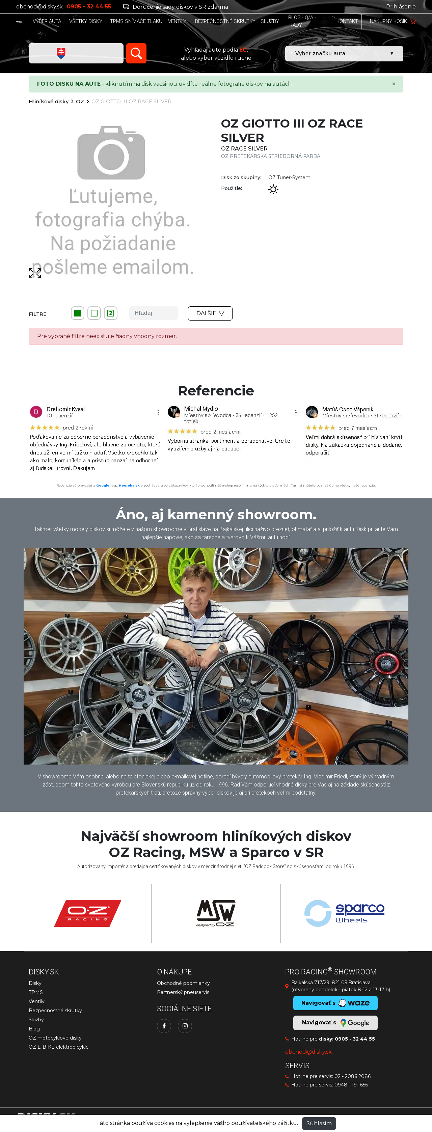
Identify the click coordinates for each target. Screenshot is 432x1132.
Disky (35, 983)
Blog (34, 1029)
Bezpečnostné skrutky (55, 1010)
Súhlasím (319, 1123)
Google (102, 485)
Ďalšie (210, 313)
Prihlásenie (401, 6)
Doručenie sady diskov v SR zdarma (175, 7)
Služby (36, 1020)
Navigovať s (335, 1023)
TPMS (36, 992)
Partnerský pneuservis (183, 992)
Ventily (37, 1001)
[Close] (394, 84)
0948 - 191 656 (351, 1085)
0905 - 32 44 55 (355, 1039)
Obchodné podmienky (183, 983)
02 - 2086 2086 (352, 1076)
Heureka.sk (129, 485)
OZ (80, 101)
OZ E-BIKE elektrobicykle (59, 1047)
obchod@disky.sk (39, 6)
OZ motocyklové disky (55, 1038)
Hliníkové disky (49, 101)
